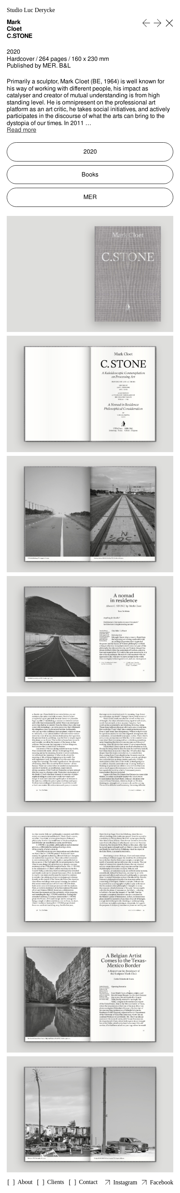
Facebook (161, 1182)
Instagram (125, 1182)
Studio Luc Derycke (31, 10)
